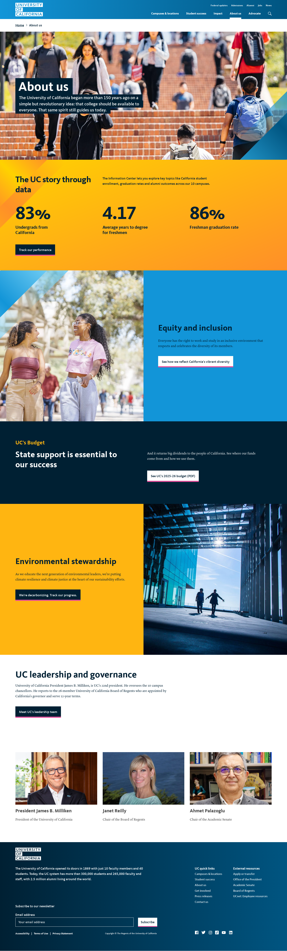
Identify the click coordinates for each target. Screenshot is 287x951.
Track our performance (35, 250)
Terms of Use (41, 933)
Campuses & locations (165, 13)
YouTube (224, 932)
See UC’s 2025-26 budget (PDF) (173, 476)
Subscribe (147, 922)
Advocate (255, 13)
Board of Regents (244, 890)
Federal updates (219, 5)
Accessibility (22, 933)
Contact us (201, 902)
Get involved (203, 890)
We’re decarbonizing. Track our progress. (48, 595)
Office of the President (247, 879)
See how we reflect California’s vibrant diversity (196, 362)
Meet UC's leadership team (38, 712)
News (269, 5)
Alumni (250, 5)
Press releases (203, 896)
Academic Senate (244, 885)
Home (19, 25)
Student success (196, 13)
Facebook (196, 932)
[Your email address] (74, 922)
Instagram (210, 932)
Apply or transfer (244, 874)
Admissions (237, 5)
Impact (218, 13)
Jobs (260, 5)
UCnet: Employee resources (250, 896)
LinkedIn (230, 932)
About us (235, 13)
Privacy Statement (63, 933)
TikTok (217, 932)
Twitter (203, 932)
